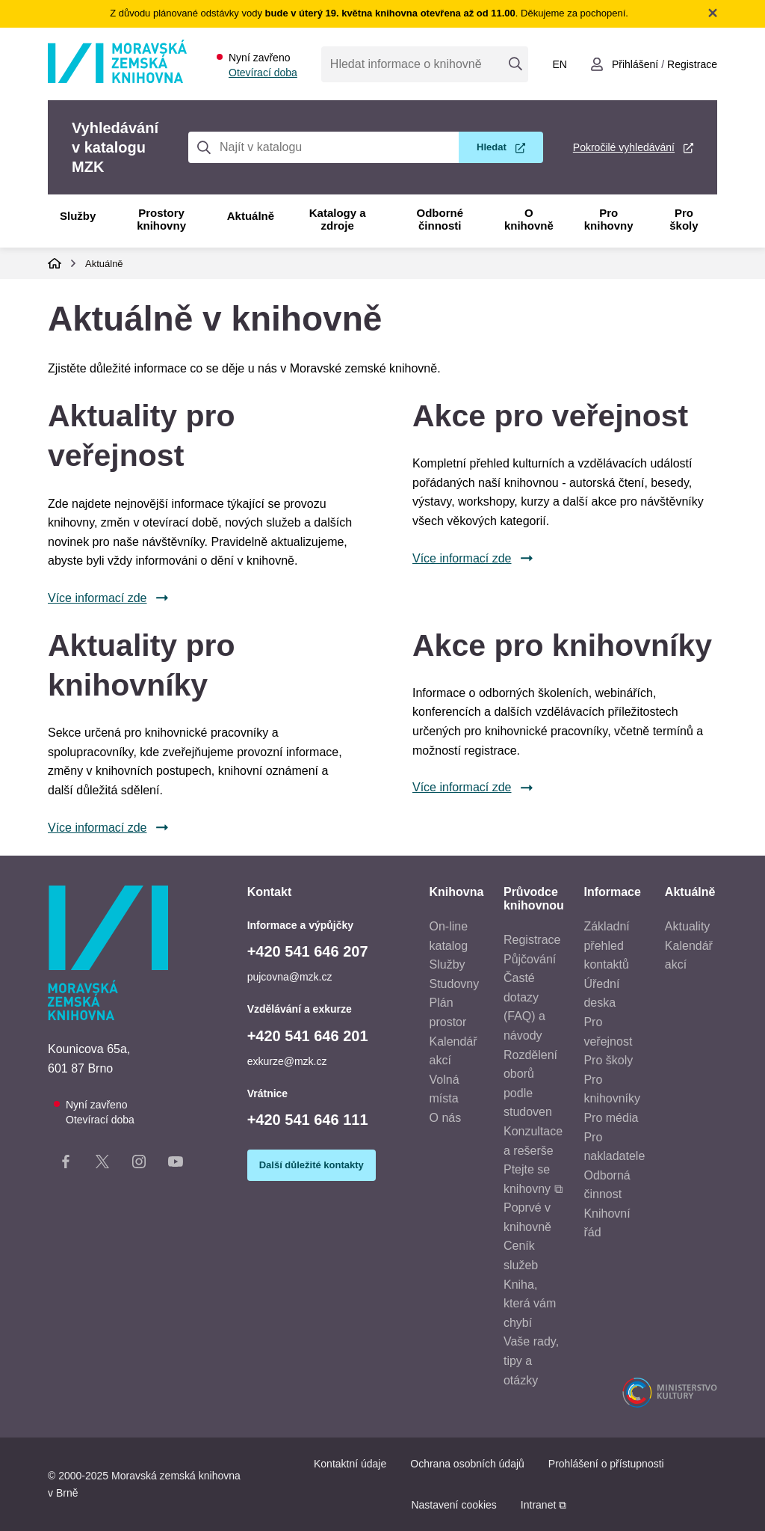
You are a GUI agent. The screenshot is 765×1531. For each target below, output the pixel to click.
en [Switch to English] (559, 64)
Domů (54, 263)
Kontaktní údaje (350, 1464)
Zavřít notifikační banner (712, 12)
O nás (446, 1117)
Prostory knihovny (161, 219)
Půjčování (530, 959)
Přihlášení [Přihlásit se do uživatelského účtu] (635, 64)
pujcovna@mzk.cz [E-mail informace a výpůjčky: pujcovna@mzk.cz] (289, 977)
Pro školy (683, 219)
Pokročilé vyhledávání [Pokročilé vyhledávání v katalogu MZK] (624, 147)
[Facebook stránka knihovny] (66, 1164)
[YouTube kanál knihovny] (175, 1164)
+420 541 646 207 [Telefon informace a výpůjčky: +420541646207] (307, 951)
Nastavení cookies (453, 1505)
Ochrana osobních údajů (467, 1464)
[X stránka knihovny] (102, 1164)
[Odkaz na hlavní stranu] (117, 79)
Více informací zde (97, 598)
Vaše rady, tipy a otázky (531, 1360)
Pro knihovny (609, 219)
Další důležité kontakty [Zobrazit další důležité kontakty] (311, 1165)
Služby (78, 215)
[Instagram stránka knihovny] (139, 1164)
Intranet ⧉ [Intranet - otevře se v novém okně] (543, 1505)
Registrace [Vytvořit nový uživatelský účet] (692, 64)
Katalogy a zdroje (337, 219)
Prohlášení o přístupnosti (606, 1464)
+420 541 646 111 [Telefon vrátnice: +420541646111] (307, 1119)
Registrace (532, 939)
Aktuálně (250, 215)
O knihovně (529, 219)
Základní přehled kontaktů (606, 945)
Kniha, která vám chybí (530, 1303)
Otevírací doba (263, 73)
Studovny (455, 984)
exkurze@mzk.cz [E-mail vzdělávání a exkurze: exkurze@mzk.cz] (287, 1061)
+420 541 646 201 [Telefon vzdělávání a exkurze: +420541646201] (307, 1036)
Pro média (610, 1117)
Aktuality (687, 926)
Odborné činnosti (440, 219)
